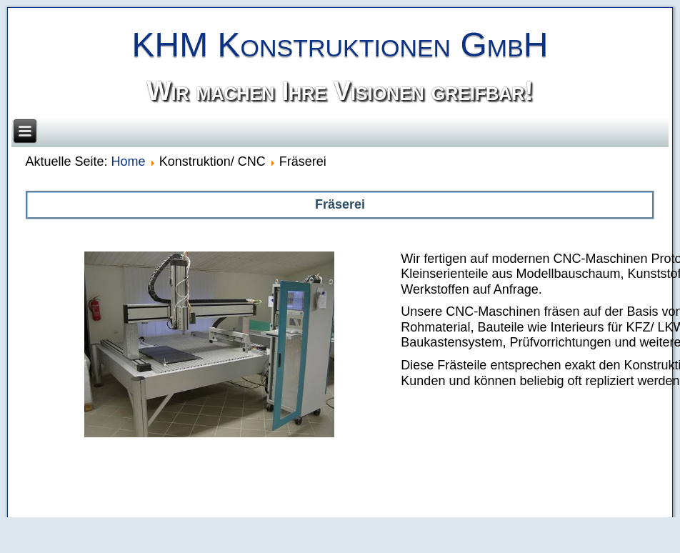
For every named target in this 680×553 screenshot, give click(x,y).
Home (128, 161)
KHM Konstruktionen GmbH (339, 45)
